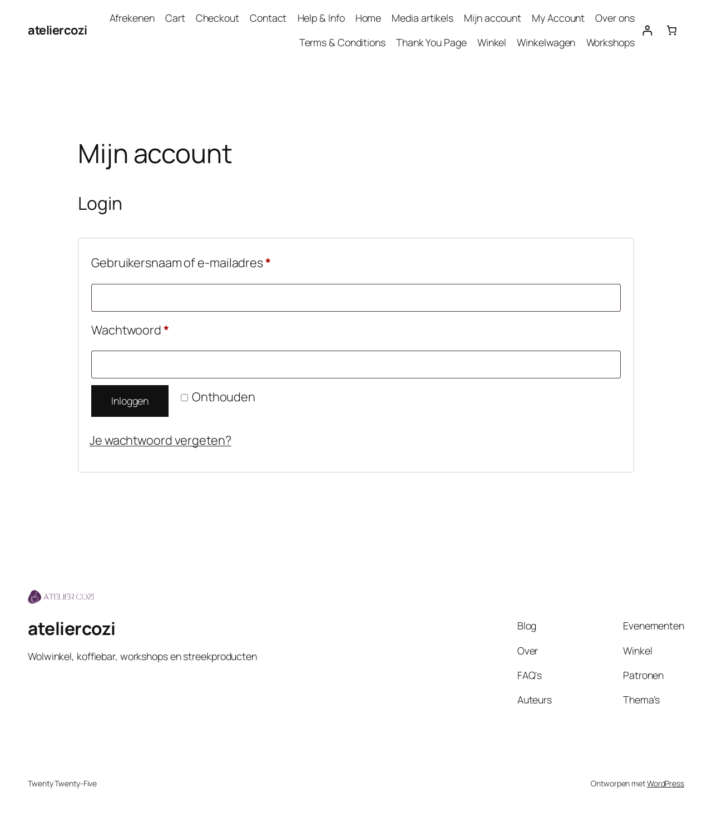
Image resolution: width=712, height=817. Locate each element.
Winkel (491, 42)
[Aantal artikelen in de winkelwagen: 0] (671, 30)
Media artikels (422, 17)
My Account (558, 17)
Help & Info (321, 17)
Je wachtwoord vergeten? (160, 440)
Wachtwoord (149, 328)
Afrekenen (132, 17)
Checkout (217, 17)
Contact (268, 17)
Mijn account (492, 17)
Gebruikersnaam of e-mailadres (200, 261)
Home (368, 17)
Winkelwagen (546, 42)
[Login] (647, 30)
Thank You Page (431, 42)
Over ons (614, 17)
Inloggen (130, 400)
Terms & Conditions (342, 42)
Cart (175, 17)
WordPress (665, 783)
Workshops (610, 42)
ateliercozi (57, 30)
